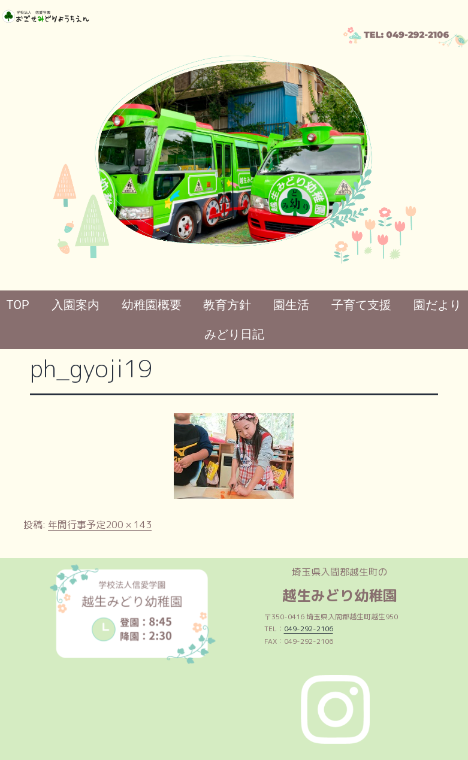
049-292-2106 (308, 628)
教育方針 (227, 305)
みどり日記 (234, 334)
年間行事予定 (76, 524)
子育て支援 (361, 305)
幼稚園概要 (152, 305)
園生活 (291, 305)
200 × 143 (128, 524)
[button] (18, 152)
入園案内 (75, 305)
